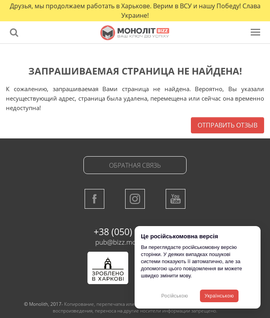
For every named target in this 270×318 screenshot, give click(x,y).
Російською (174, 296)
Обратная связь (135, 165)
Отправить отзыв (227, 125)
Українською (219, 296)
